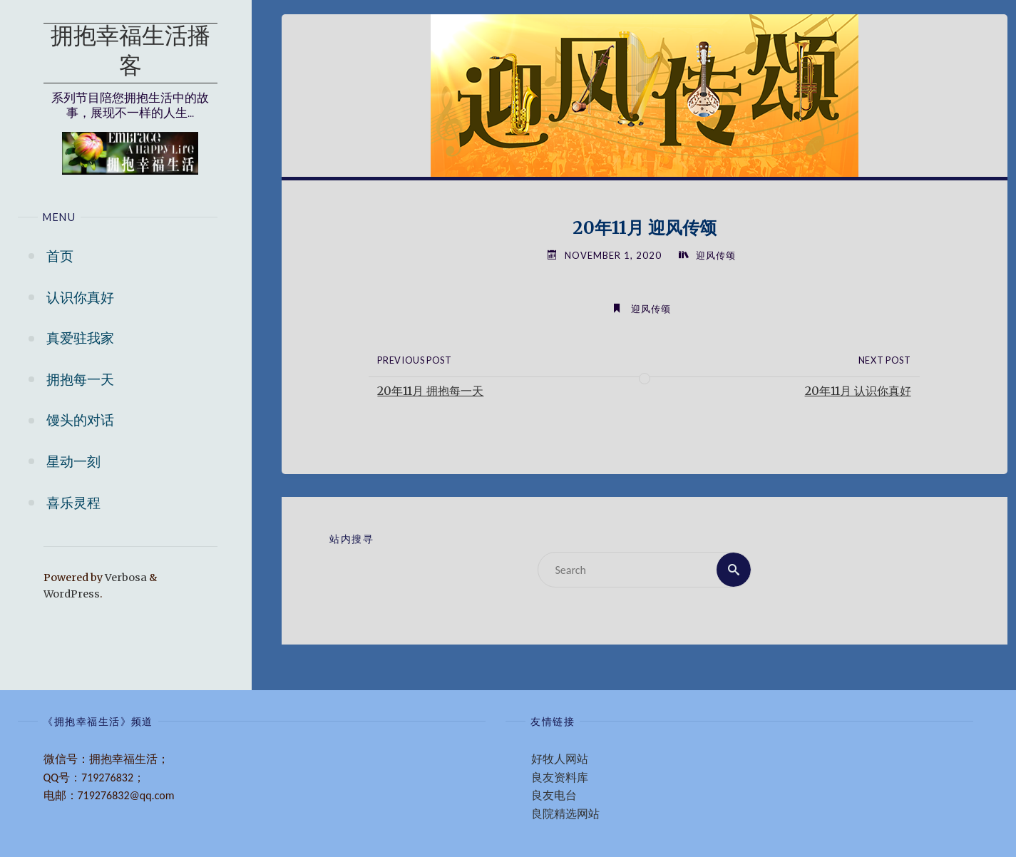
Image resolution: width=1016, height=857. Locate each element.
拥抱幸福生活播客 (130, 52)
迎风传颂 (716, 255)
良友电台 (554, 795)
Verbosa (125, 577)
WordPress (71, 593)
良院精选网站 (565, 814)
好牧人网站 (559, 759)
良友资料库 (559, 777)
